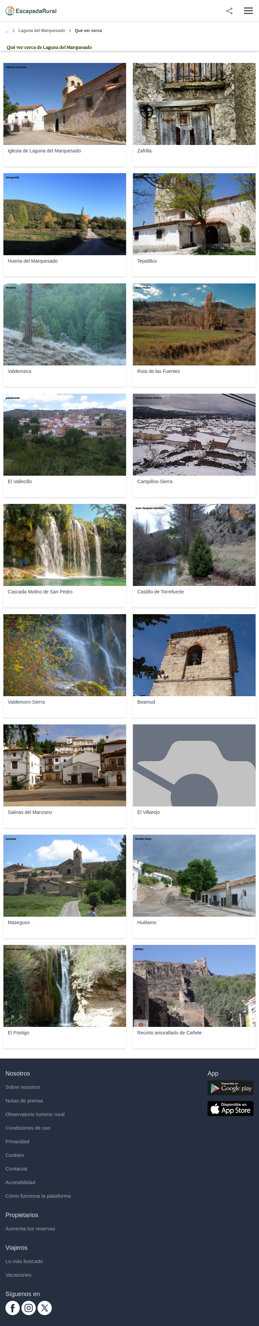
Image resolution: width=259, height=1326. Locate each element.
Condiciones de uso (27, 1128)
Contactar (16, 1169)
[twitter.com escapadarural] (44, 1313)
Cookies (14, 1155)
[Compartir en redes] (229, 11)
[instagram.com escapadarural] (28, 1313)
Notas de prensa (24, 1100)
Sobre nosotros (22, 1087)
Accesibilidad (20, 1182)
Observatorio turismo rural (34, 1114)
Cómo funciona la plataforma (38, 1196)
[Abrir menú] (248, 10)
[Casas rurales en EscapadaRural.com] (30, 10)
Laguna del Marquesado (41, 30)
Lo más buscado (24, 1261)
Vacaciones (18, 1275)
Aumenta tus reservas (30, 1228)
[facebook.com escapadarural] (12, 1313)
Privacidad (17, 1141)
